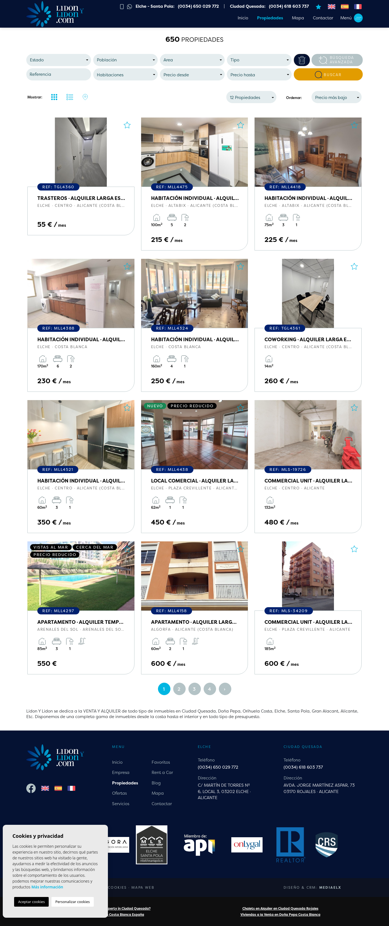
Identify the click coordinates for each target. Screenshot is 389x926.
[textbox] (60, 60)
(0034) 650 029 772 (218, 767)
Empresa (120, 772)
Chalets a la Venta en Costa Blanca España (109, 914)
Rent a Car (162, 772)
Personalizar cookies (72, 901)
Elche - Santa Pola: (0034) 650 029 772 (177, 6)
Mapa (298, 18)
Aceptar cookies (31, 901)
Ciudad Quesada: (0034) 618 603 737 (269, 6)
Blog (156, 783)
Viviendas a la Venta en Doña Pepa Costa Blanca (280, 914)
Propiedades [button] (270, 18)
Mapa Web (142, 887)
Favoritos (161, 762)
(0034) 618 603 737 (303, 767)
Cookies (117, 887)
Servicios (120, 804)
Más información (47, 887)
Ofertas (119, 793)
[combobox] (58, 60)
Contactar (323, 18)
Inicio (243, 18)
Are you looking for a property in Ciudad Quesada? (109, 908)
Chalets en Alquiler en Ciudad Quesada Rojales (280, 908)
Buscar (328, 74)
